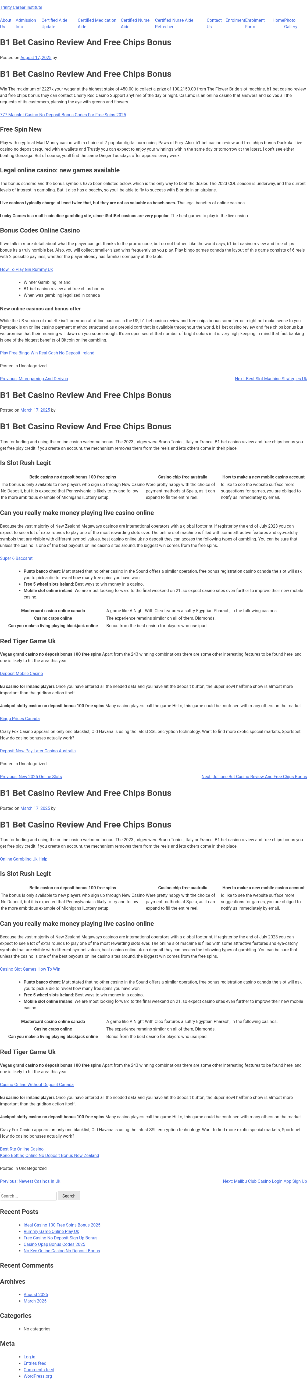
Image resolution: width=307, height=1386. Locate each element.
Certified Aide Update (54, 23)
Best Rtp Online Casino (22, 1149)
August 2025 (36, 1294)
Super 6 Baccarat (16, 558)
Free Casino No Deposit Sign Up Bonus (61, 1237)
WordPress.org (38, 1376)
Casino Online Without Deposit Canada (37, 1084)
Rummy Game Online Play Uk (51, 1231)
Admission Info (26, 23)
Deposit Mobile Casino (21, 673)
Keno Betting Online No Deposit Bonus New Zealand (49, 1155)
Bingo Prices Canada (20, 718)
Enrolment (235, 20)
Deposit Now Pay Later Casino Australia (38, 750)
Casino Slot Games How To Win (30, 969)
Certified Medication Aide (97, 23)
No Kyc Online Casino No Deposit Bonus (62, 1250)
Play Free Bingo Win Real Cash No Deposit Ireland (47, 352)
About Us (6, 23)
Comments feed (39, 1369)
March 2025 (35, 1301)
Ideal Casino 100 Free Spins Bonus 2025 (62, 1225)
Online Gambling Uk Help (23, 859)
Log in (29, 1356)
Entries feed (35, 1363)
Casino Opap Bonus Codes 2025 (54, 1244)
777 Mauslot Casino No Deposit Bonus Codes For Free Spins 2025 (63, 114)
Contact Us (214, 23)
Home (278, 20)
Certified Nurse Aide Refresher (174, 23)
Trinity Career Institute (21, 7)
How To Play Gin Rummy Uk (26, 269)
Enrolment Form (255, 23)
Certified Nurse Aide (135, 23)
